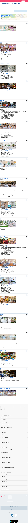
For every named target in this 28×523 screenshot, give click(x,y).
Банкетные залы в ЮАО (14, 481)
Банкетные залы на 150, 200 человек (14, 460)
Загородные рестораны (14, 434)
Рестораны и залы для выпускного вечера (14, 427)
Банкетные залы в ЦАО (14, 474)
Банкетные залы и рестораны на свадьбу (14, 449)
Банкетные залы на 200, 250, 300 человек (14, 457)
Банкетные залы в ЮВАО (14, 484)
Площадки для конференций (14, 432)
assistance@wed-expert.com (16, 515)
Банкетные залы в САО (14, 476)
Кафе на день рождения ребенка (14, 429)
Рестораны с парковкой (14, 447)
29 (3, 409)
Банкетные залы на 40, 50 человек (14, 464)
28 (1, 409)
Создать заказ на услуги (14, 509)
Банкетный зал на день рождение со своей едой (14, 469)
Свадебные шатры (14, 439)
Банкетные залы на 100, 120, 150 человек (14, 459)
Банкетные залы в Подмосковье (14, 489)
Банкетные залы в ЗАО (14, 479)
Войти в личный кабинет (14, 506)
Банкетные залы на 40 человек (14, 442)
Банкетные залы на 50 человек (14, 424)
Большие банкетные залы (14, 444)
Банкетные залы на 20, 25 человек (14, 422)
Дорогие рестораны (14, 419)
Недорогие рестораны (14, 417)
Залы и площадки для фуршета (14, 452)
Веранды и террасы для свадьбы (14, 437)
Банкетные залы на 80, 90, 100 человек (14, 454)
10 (23, 406)
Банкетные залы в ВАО (14, 486)
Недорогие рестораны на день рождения (14, 465)
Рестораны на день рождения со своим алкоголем (14, 467)
